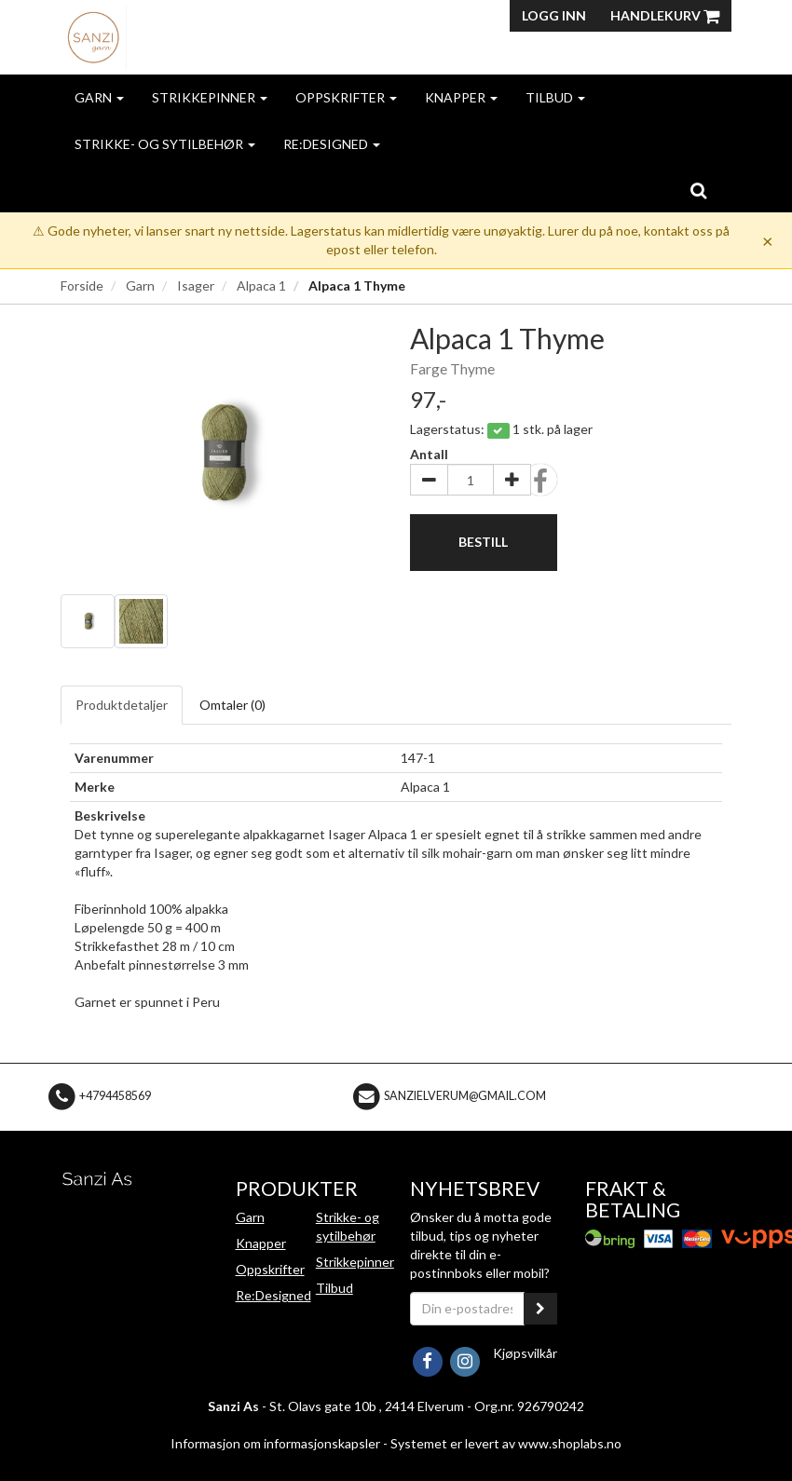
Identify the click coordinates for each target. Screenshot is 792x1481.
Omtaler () (232, 705)
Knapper (461, 97)
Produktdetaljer (121, 705)
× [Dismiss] (767, 240)
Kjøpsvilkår (525, 1353)
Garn (99, 97)
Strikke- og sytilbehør (165, 144)
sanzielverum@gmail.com (465, 1096)
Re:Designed (331, 144)
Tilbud (555, 97)
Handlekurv (664, 15)
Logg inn (554, 15)
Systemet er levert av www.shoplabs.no (505, 1443)
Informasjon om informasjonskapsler (275, 1443)
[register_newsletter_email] (540, 1309)
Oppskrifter (346, 97)
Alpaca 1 (261, 285)
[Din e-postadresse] (467, 1308)
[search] (698, 190)
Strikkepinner (209, 97)
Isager (195, 285)
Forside (82, 285)
